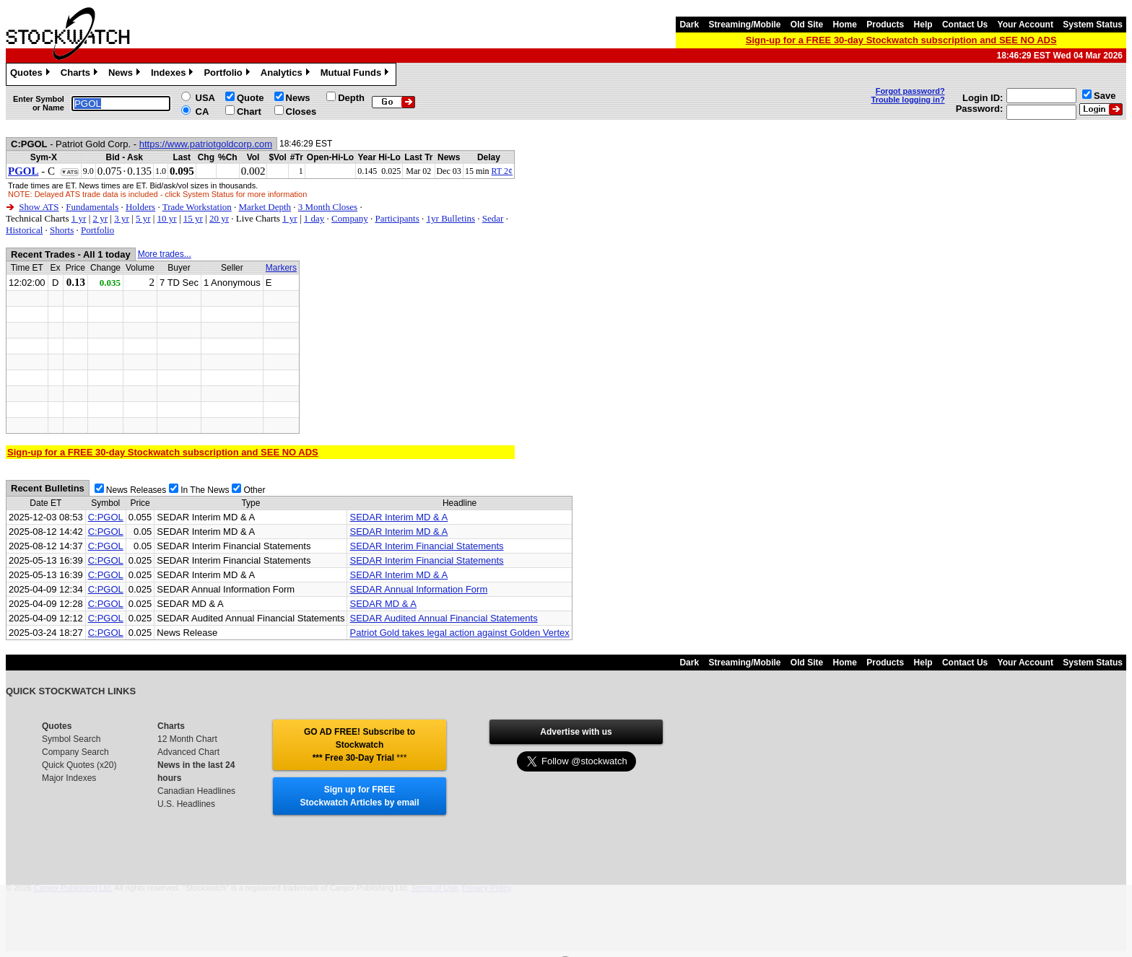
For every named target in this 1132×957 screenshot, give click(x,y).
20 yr (219, 218)
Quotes (31, 74)
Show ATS (38, 206)
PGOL (23, 171)
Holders (140, 206)
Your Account (1025, 24)
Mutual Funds (357, 74)
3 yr (121, 218)
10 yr (167, 218)
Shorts (62, 229)
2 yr (100, 218)
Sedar (493, 218)
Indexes (173, 74)
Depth (351, 97)
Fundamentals (92, 206)
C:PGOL (105, 517)
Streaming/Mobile (744, 24)
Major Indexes (69, 778)
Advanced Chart (188, 752)
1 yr (79, 218)
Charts (81, 74)
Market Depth (265, 206)
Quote (250, 97)
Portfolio (228, 74)
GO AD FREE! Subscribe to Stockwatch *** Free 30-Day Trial (359, 745)
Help (923, 24)
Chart (249, 111)
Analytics (287, 74)
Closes (301, 111)
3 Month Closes (327, 206)
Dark (689, 24)
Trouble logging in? (908, 99)
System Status (1093, 24)
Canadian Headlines (196, 791)
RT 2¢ (502, 171)
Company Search (75, 752)
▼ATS (69, 172)
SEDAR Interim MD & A (398, 517)
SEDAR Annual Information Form (418, 589)
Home (845, 24)
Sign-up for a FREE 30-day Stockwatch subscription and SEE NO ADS (901, 40)
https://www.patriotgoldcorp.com (205, 144)
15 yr (193, 218)
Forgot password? (910, 91)
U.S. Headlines (186, 804)
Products (885, 24)
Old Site (807, 24)
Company (349, 218)
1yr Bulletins (451, 218)
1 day (314, 218)
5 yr (143, 218)
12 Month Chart (187, 739)
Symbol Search (71, 739)
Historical (24, 229)
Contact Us (965, 24)
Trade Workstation (197, 206)
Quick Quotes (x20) (79, 765)
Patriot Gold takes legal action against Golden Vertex (459, 632)
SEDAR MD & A (382, 603)
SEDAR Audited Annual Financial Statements (443, 618)
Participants (397, 218)
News (126, 74)
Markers (281, 268)
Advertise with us (575, 732)
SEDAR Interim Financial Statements (426, 546)
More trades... (164, 254)
